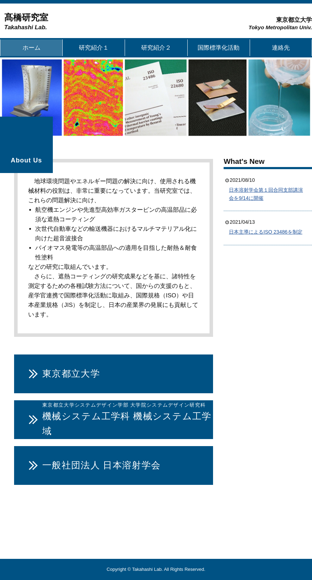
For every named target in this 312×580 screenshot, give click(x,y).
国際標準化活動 (218, 47)
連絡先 (281, 47)
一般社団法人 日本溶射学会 (101, 465)
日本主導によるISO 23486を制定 (265, 232)
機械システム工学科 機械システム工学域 (127, 418)
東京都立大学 (71, 373)
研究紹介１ (94, 47)
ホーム (31, 47)
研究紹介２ (156, 47)
